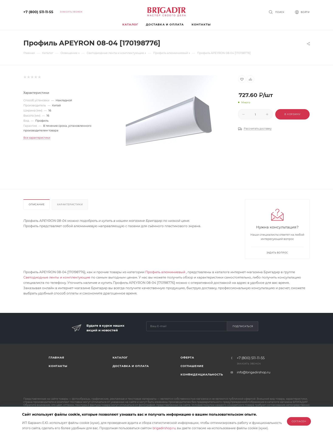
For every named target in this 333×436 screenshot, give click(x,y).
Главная (56, 357)
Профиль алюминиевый (165, 272)
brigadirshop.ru (163, 428)
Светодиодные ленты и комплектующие (56, 277)
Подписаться (243, 326)
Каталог (120, 357)
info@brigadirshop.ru (253, 372)
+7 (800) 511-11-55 (38, 12)
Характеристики (70, 204)
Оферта (187, 357)
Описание (36, 204)
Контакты (58, 366)
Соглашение (192, 366)
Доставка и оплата (131, 366)
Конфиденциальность (202, 374)
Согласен (299, 421)
